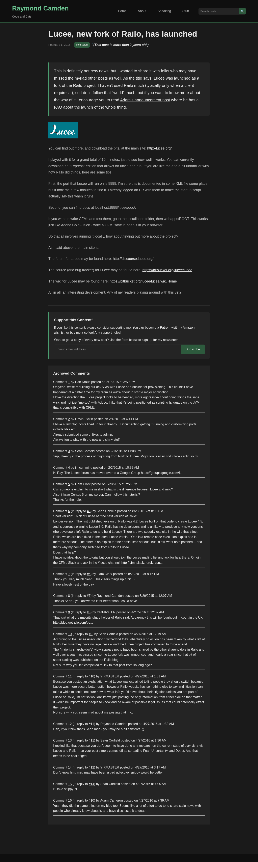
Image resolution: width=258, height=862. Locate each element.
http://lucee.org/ (159, 148)
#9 (90, 634)
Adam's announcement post (145, 100)
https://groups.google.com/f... (161, 473)
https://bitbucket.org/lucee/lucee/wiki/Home (143, 281)
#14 (91, 784)
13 (70, 740)
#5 (89, 511)
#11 (91, 724)
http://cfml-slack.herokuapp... (142, 562)
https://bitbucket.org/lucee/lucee (167, 270)
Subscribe (193, 349)
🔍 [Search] (242, 11)
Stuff (185, 11)
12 (70, 724)
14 (70, 767)
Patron (165, 327)
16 (70, 800)
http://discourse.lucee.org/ (133, 259)
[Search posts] (219, 11)
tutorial (133, 494)
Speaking (164, 11)
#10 (91, 676)
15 (70, 784)
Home (122, 11)
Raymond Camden (40, 8)
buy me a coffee (81, 332)
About (142, 11)
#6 (89, 574)
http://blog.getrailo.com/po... (73, 622)
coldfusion (82, 44)
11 (70, 676)
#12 (91, 767)
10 (70, 634)
